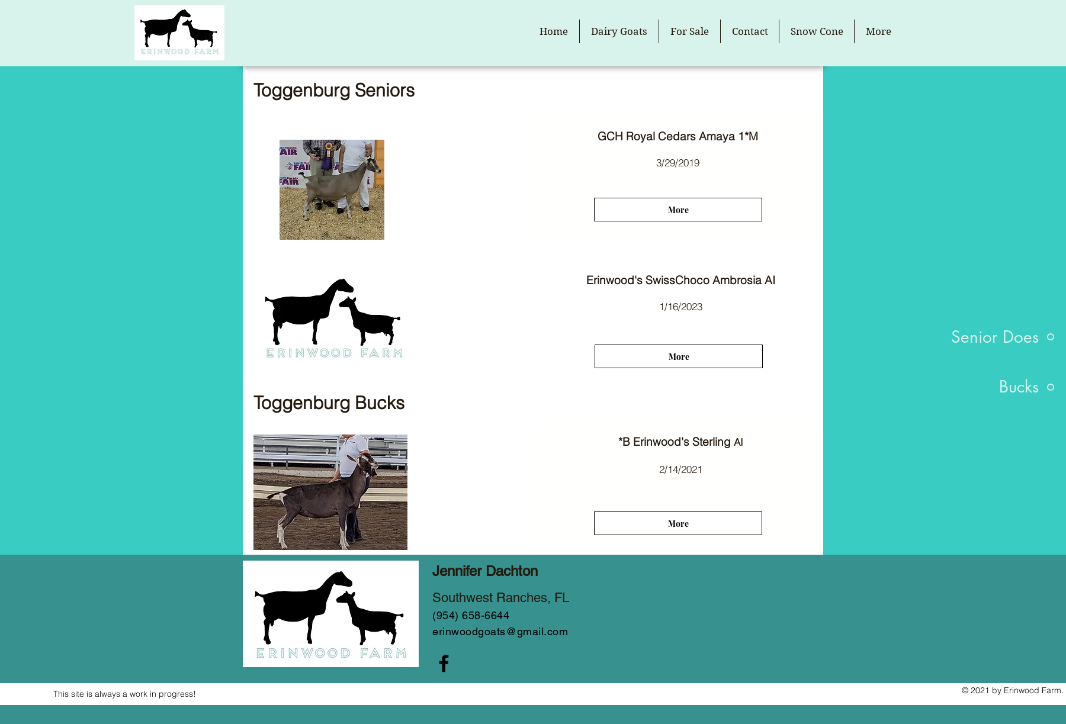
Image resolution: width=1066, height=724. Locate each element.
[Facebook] (443, 663)
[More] (678, 209)
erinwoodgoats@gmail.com (500, 631)
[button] (619, 31)
